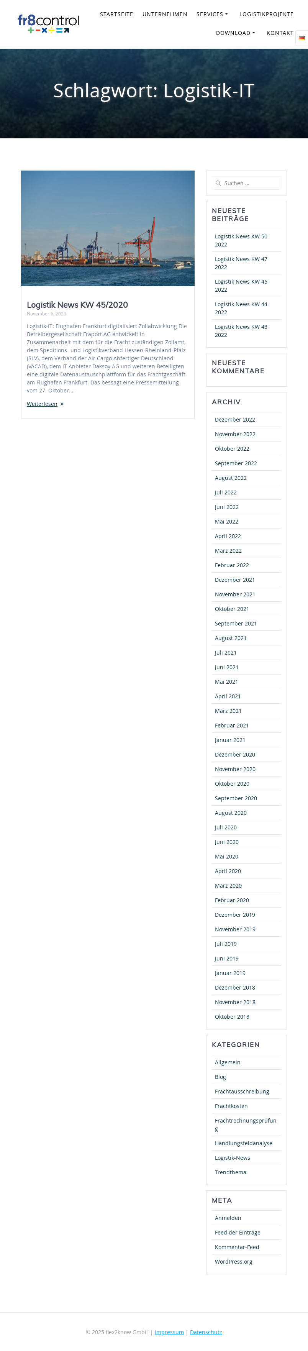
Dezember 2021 (235, 579)
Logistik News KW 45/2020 (77, 305)
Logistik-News (232, 1157)
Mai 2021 (226, 681)
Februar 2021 (232, 725)
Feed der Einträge (237, 1232)
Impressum (169, 1332)
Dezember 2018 (235, 987)
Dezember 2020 (235, 754)
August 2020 (231, 812)
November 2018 (235, 1002)
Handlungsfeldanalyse (243, 1143)
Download (233, 32)
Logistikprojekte (266, 14)
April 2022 (228, 536)
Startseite (116, 14)
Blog (220, 1076)
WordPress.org (233, 1261)
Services (210, 14)
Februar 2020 (232, 900)
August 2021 (231, 638)
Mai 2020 (226, 856)
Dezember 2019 (235, 914)
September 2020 (236, 798)
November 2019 (235, 929)
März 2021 (228, 710)
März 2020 (228, 885)
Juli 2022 (226, 492)
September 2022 (236, 463)
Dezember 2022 (235, 419)
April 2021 (228, 696)
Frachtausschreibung (242, 1091)
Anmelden (228, 1217)
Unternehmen (165, 14)
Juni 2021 (227, 667)
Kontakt (280, 32)
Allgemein (228, 1062)
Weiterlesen (42, 403)
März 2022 (228, 550)
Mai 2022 (226, 521)
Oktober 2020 (232, 783)
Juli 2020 (226, 827)
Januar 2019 (230, 973)
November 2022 (235, 434)
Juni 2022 (227, 507)
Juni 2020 (227, 841)
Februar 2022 (232, 565)
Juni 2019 (227, 958)
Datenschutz (206, 1332)
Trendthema (230, 1172)
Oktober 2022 (232, 448)
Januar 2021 (230, 740)
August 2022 (231, 477)
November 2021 (235, 594)
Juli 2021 (226, 652)
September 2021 (236, 623)
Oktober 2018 (232, 1016)
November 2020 (235, 769)
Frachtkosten (231, 1106)
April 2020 (228, 871)
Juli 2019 (226, 943)
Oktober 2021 (232, 608)
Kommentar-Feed (237, 1247)
